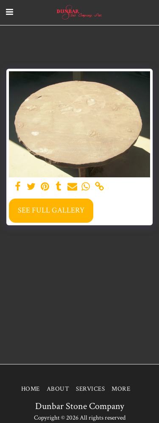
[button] (9, 12)
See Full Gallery (51, 210)
